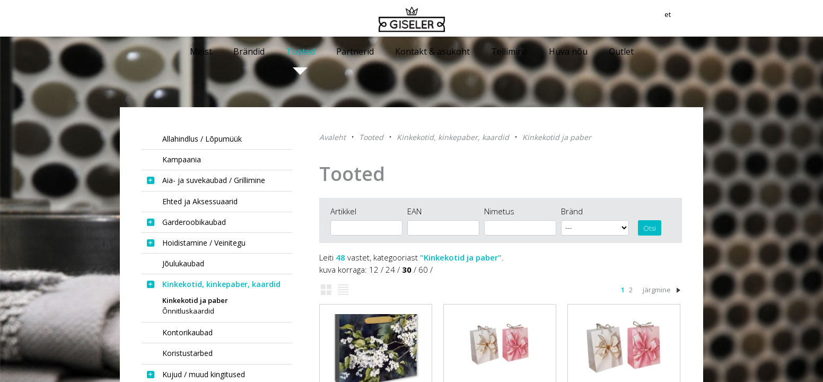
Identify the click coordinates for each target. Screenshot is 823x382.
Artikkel (343, 211)
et (699, 18)
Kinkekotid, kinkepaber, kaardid (453, 137)
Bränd (572, 211)
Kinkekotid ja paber (556, 137)
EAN (414, 211)
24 (390, 269)
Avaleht (332, 137)
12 (374, 269)
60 (423, 269)
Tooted (371, 137)
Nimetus (499, 211)
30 (407, 269)
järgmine (657, 289)
